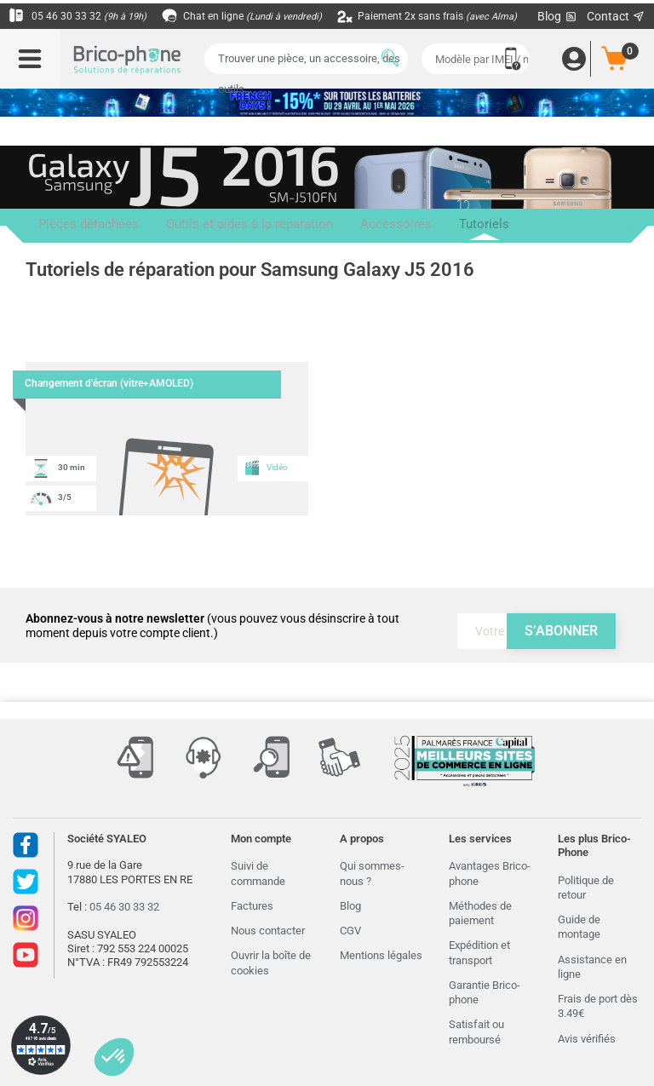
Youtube (25, 955)
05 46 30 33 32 (82, 16)
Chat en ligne (255, 16)
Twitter (25, 881)
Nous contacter (268, 930)
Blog (350, 905)
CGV (350, 930)
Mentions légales (381, 955)
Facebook (25, 845)
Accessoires (328, 226)
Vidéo (266, 467)
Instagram (25, 918)
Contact (616, 16)
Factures (252, 905)
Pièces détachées (74, 226)
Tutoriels (394, 231)
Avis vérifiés (587, 1038)
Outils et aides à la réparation (208, 226)
